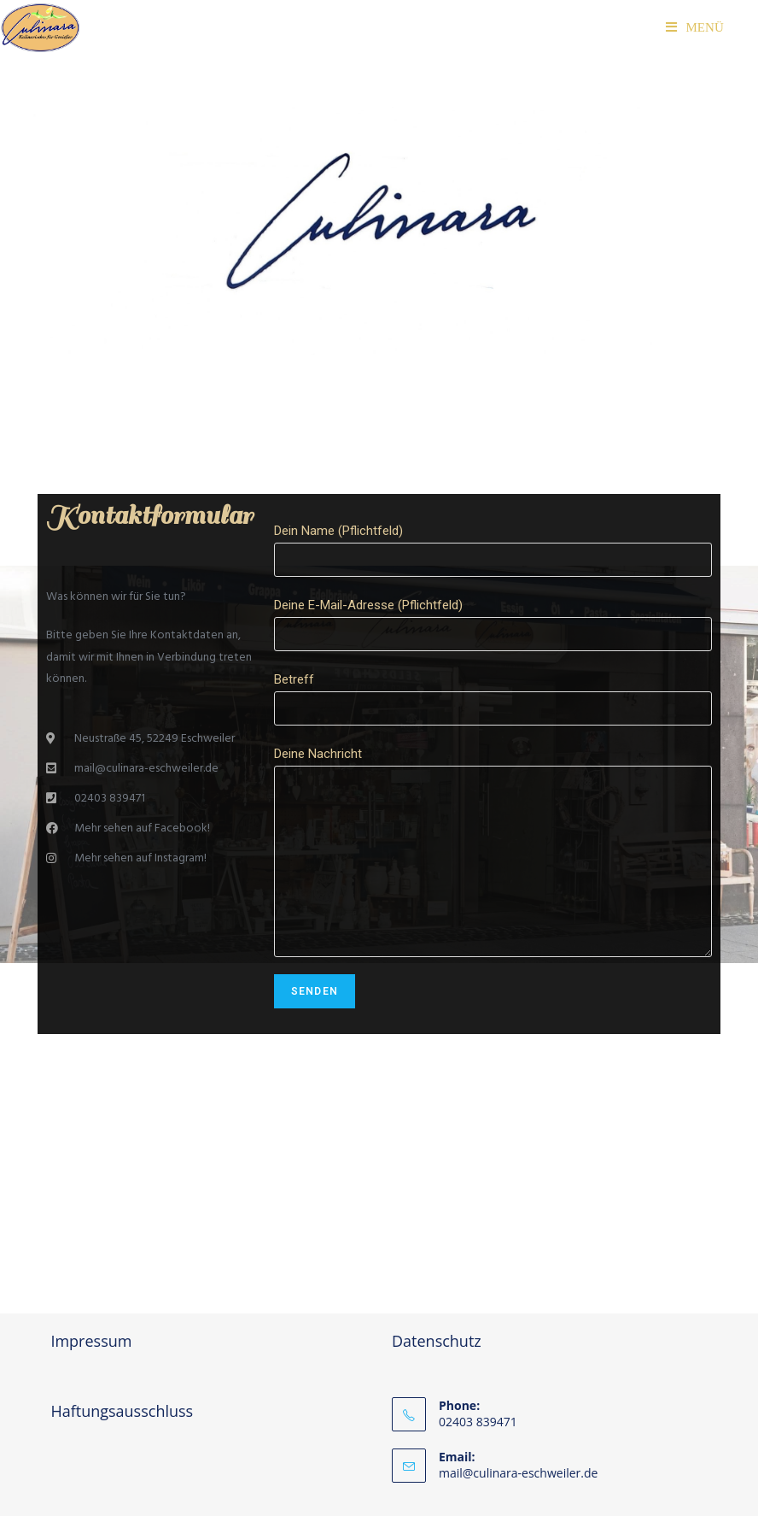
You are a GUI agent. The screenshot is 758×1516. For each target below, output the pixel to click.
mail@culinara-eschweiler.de (518, 1473)
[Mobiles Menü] (695, 27)
